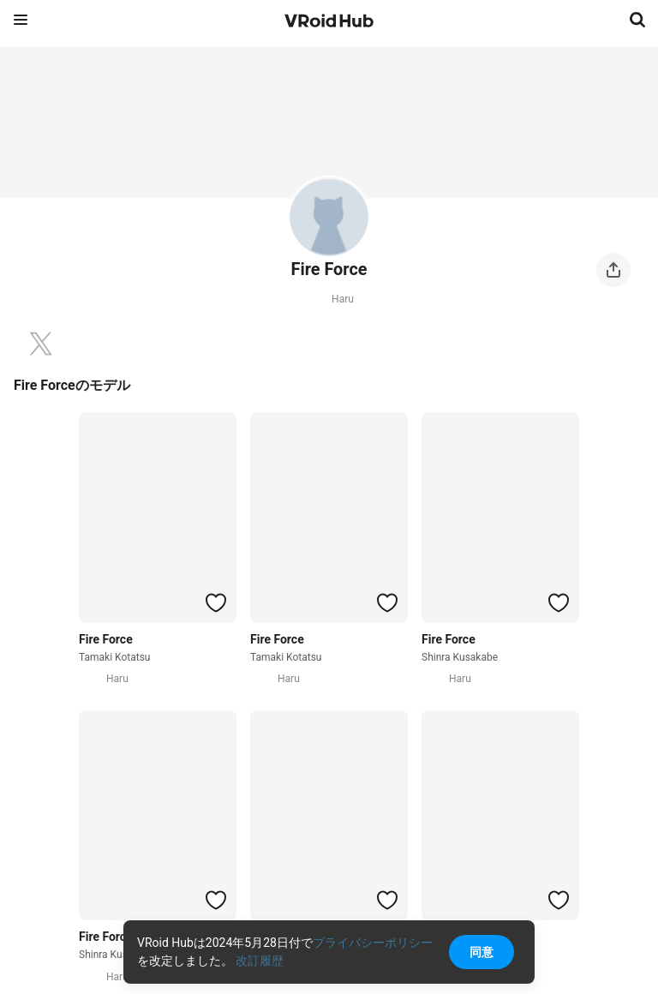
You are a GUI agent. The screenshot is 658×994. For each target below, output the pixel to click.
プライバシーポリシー (373, 942)
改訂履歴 (260, 960)
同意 (482, 952)
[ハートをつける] (216, 602)
